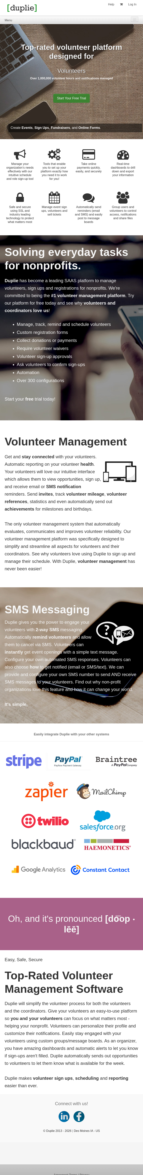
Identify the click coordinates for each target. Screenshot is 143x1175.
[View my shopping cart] (121, 4)
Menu (8, 20)
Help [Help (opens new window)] (111, 4)
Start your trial (23, 399)
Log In (132, 4)
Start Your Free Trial (71, 98)
